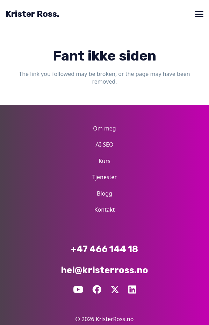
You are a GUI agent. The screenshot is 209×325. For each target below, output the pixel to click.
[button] (199, 14)
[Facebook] (96, 289)
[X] (115, 289)
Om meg (104, 128)
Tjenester (104, 177)
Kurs (104, 161)
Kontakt (104, 209)
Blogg (104, 193)
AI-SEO (105, 144)
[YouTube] (78, 289)
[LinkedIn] (132, 289)
